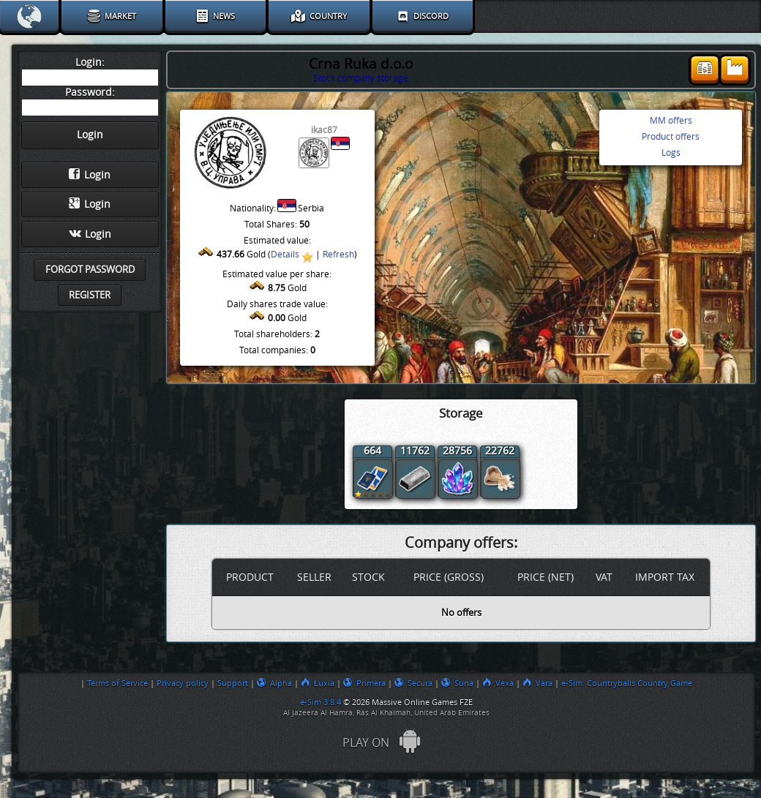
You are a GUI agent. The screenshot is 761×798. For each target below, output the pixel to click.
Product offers (671, 137)
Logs (671, 153)
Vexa (498, 683)
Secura (413, 683)
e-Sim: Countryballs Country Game (626, 683)
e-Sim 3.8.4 (320, 702)
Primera (364, 683)
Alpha (274, 683)
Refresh (338, 254)
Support (232, 683)
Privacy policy (183, 683)
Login (89, 174)
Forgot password (90, 269)
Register (89, 295)
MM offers (671, 121)
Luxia (317, 683)
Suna (457, 683)
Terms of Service (117, 683)
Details (285, 254)
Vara (537, 683)
